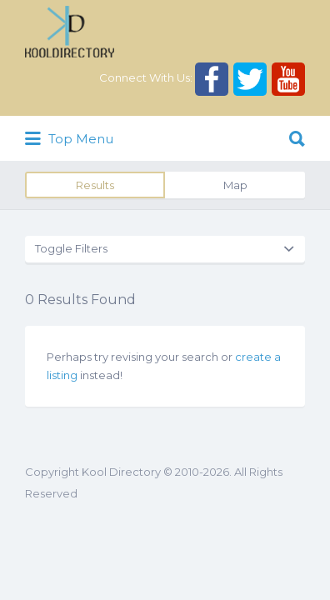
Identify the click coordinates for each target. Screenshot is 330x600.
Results (95, 185)
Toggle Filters (71, 248)
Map (235, 185)
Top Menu (69, 139)
